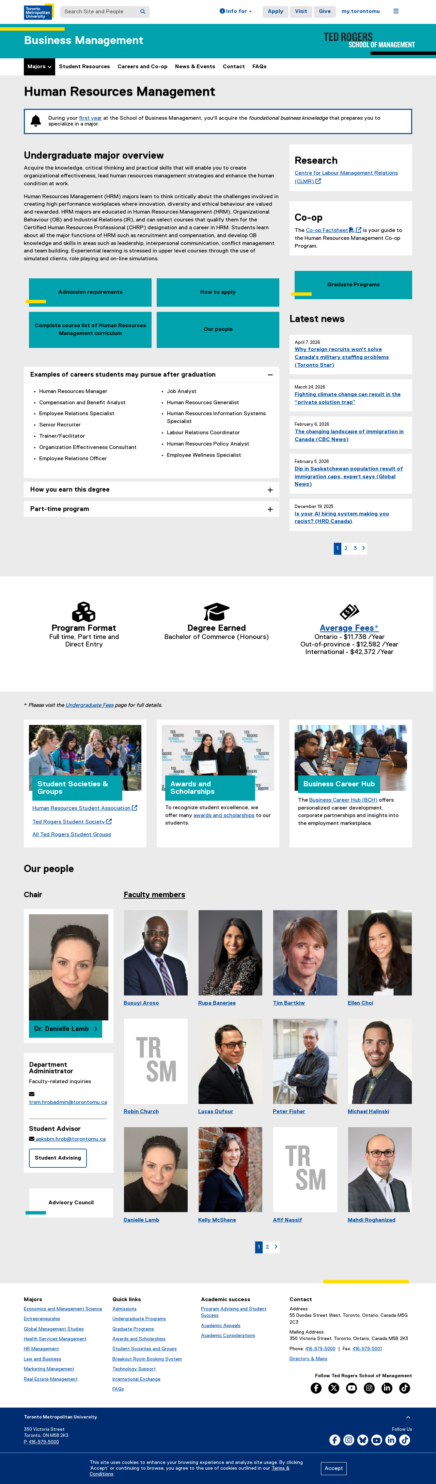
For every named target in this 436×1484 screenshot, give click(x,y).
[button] (236, 12)
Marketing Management (49, 1369)
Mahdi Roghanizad (371, 1220)
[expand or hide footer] (408, 1417)
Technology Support (134, 1369)
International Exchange (136, 1379)
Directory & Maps (308, 1358)
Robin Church (141, 1112)
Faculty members (154, 895)
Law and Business (42, 1359)
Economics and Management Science (63, 1309)
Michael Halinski (368, 1112)
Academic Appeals (220, 1325)
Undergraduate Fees (89, 705)
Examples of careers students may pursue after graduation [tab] (123, 375)
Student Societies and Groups (144, 1349)
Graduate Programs (133, 1329)
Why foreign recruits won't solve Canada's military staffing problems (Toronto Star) (342, 357)
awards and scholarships (223, 815)
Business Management (83, 40)
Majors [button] (39, 67)
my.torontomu (361, 11)
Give (325, 11)
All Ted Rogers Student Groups (71, 835)
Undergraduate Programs (139, 1318)
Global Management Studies (54, 1329)
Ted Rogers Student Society (70, 822)
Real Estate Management (51, 1379)
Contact (234, 67)
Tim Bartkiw (289, 1003)
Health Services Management (55, 1339)
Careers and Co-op (143, 67)
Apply (275, 11)
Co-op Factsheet (332, 230)
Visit (301, 11)
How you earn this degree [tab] (70, 489)
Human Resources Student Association (83, 808)
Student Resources (84, 67)
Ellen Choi (360, 1003)
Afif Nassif (287, 1220)
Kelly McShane (217, 1220)
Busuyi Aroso (141, 1003)
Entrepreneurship (42, 1318)
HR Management (41, 1349)
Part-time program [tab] (59, 509)
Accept (334, 1468)
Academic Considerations (228, 1335)
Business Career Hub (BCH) (343, 800)
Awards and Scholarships (139, 1339)
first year (90, 118)
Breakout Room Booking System (147, 1359)
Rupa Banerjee (217, 1003)
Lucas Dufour (215, 1112)
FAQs (259, 67)
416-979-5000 (320, 1349)
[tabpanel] (151, 430)
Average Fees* (349, 628)
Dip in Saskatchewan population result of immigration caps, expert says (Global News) (349, 477)
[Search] (143, 12)
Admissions (124, 1309)
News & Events (195, 67)
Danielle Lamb (141, 1220)
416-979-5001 (367, 1349)
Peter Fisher (289, 1112)
